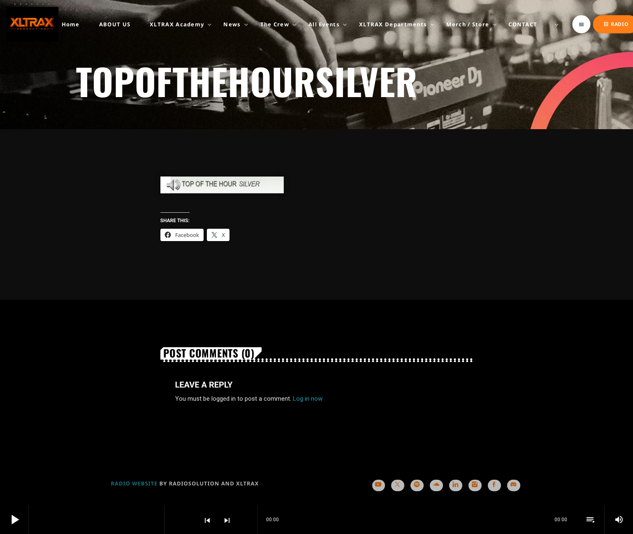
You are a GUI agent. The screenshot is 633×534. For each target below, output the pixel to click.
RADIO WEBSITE (134, 483)
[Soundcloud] (436, 485)
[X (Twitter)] (397, 485)
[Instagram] (474, 485)
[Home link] (32, 24)
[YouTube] (378, 485)
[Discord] (513, 485)
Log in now (307, 398)
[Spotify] (416, 485)
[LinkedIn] (455, 485)
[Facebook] (494, 485)
